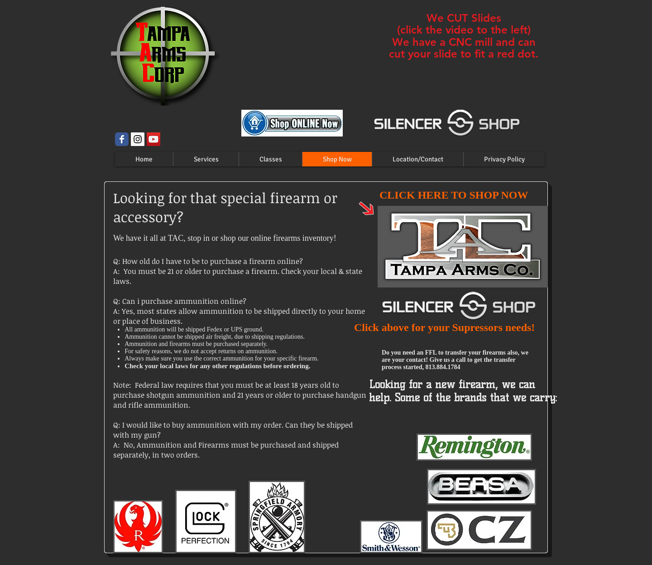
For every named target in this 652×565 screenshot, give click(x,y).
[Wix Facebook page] (122, 139)
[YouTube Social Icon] (153, 139)
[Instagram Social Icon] (137, 139)
